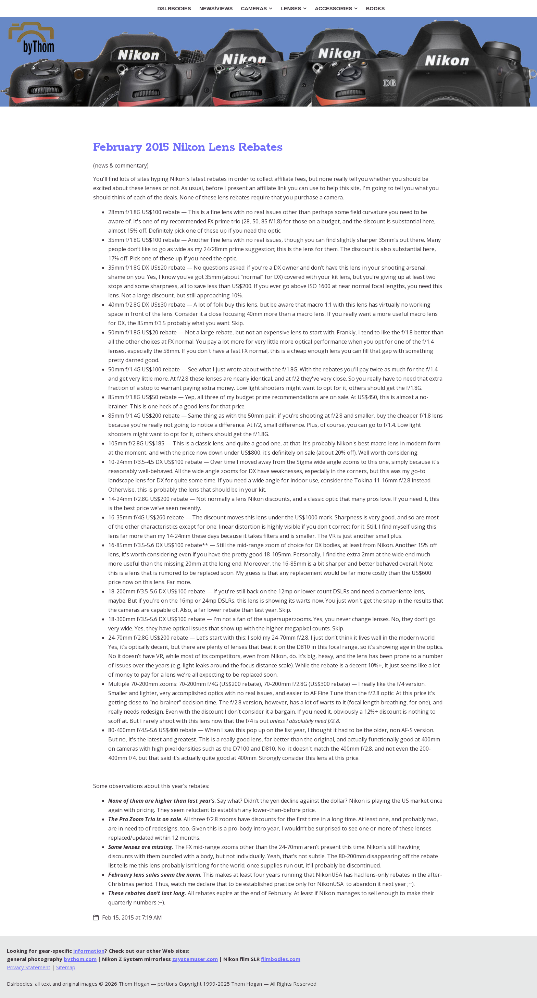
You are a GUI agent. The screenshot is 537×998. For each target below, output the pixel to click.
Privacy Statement (28, 967)
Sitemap (65, 967)
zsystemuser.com (195, 959)
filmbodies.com (280, 959)
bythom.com (80, 959)
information (88, 950)
